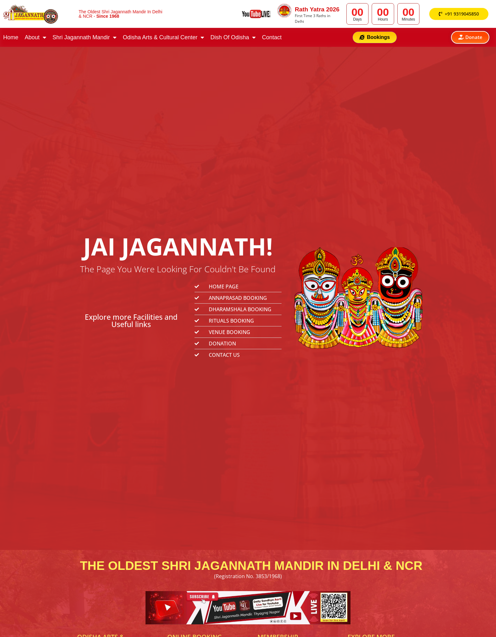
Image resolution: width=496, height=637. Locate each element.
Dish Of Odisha (233, 38)
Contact (272, 38)
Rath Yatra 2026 (317, 9)
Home (10, 38)
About (35, 38)
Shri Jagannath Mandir (84, 38)
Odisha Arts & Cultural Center (163, 38)
